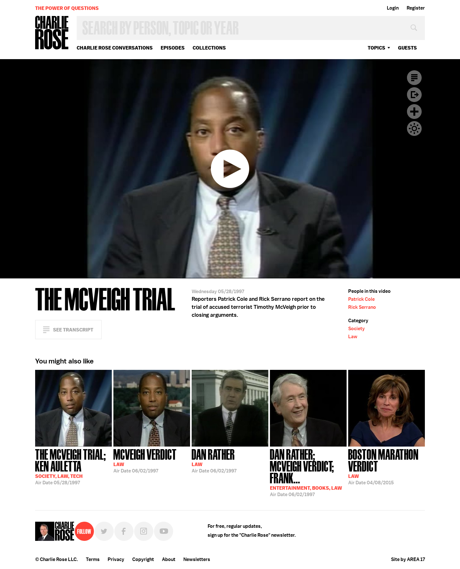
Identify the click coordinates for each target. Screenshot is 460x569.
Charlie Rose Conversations (115, 48)
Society (356, 328)
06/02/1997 (145, 460)
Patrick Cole (361, 299)
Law (352, 336)
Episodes (173, 48)
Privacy (116, 559)
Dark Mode (414, 128)
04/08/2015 (386, 466)
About (168, 559)
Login (393, 8)
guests (407, 48)
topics (376, 48)
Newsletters (196, 559)
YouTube (163, 531)
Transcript (414, 77)
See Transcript (73, 330)
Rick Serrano (362, 307)
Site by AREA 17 (408, 559)
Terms (93, 559)
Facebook (124, 531)
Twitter (104, 531)
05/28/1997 (73, 466)
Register (416, 8)
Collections (209, 48)
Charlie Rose (52, 33)
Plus (414, 111)
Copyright (143, 559)
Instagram (143, 531)
